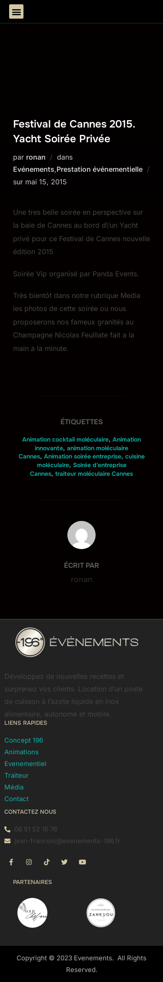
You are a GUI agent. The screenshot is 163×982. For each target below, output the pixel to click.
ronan (36, 157)
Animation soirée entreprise (82, 456)
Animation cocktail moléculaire (65, 439)
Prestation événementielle (100, 169)
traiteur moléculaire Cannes (94, 474)
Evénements (33, 169)
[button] (16, 11)
